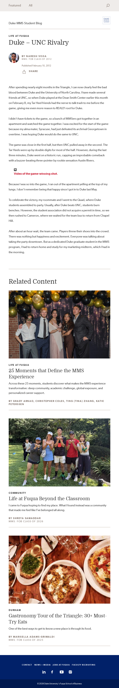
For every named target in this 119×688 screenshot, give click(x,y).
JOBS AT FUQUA (61, 665)
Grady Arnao (23, 401)
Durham (15, 610)
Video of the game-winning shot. (36, 173)
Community (17, 493)
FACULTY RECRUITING (83, 665)
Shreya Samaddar (27, 518)
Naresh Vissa (36, 56)
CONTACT (27, 665)
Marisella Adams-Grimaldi (34, 636)
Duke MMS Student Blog (25, 23)
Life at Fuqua (19, 36)
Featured (15, 5)
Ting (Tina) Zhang (80, 401)
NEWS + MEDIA (42, 665)
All (30, 5)
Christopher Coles (49, 401)
